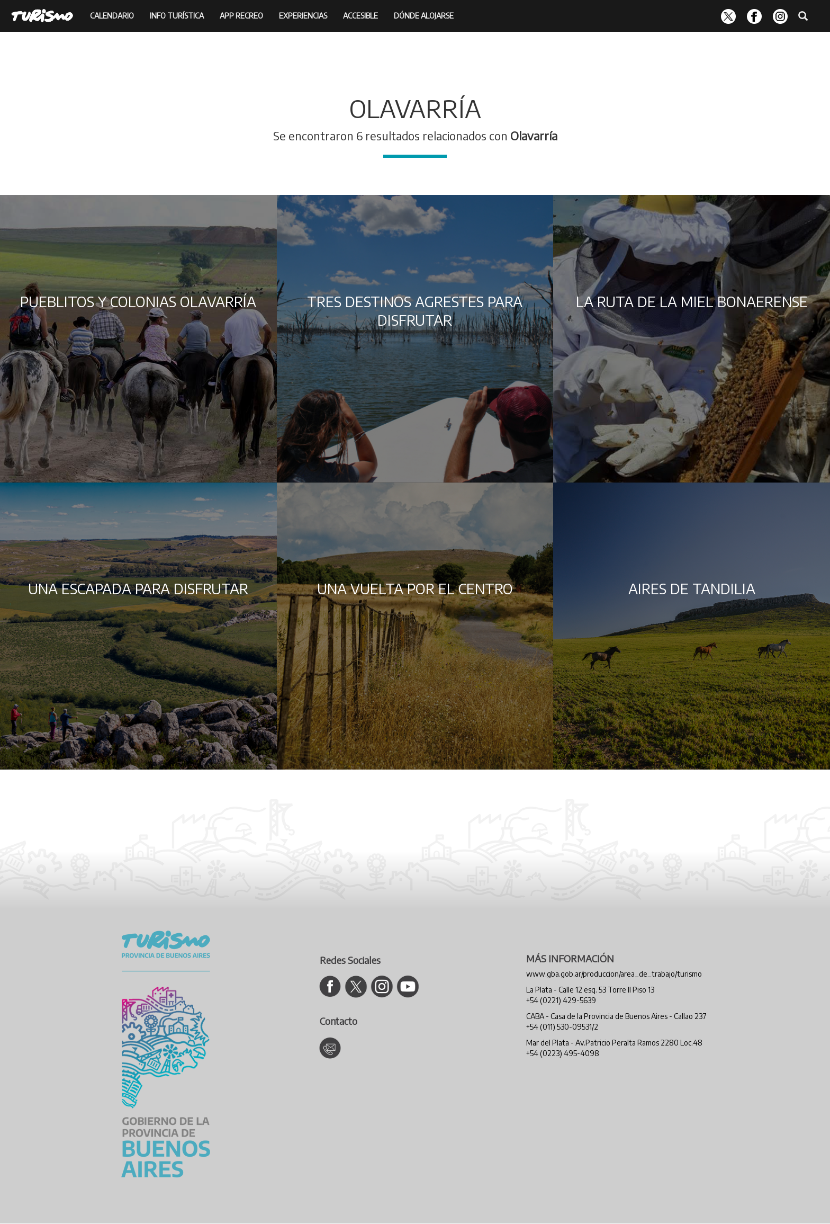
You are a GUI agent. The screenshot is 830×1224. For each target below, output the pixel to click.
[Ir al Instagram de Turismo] (382, 986)
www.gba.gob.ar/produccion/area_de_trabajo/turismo (614, 973)
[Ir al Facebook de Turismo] (330, 986)
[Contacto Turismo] (330, 1048)
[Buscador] (803, 15)
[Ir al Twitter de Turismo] (356, 986)
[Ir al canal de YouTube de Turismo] (407, 986)
